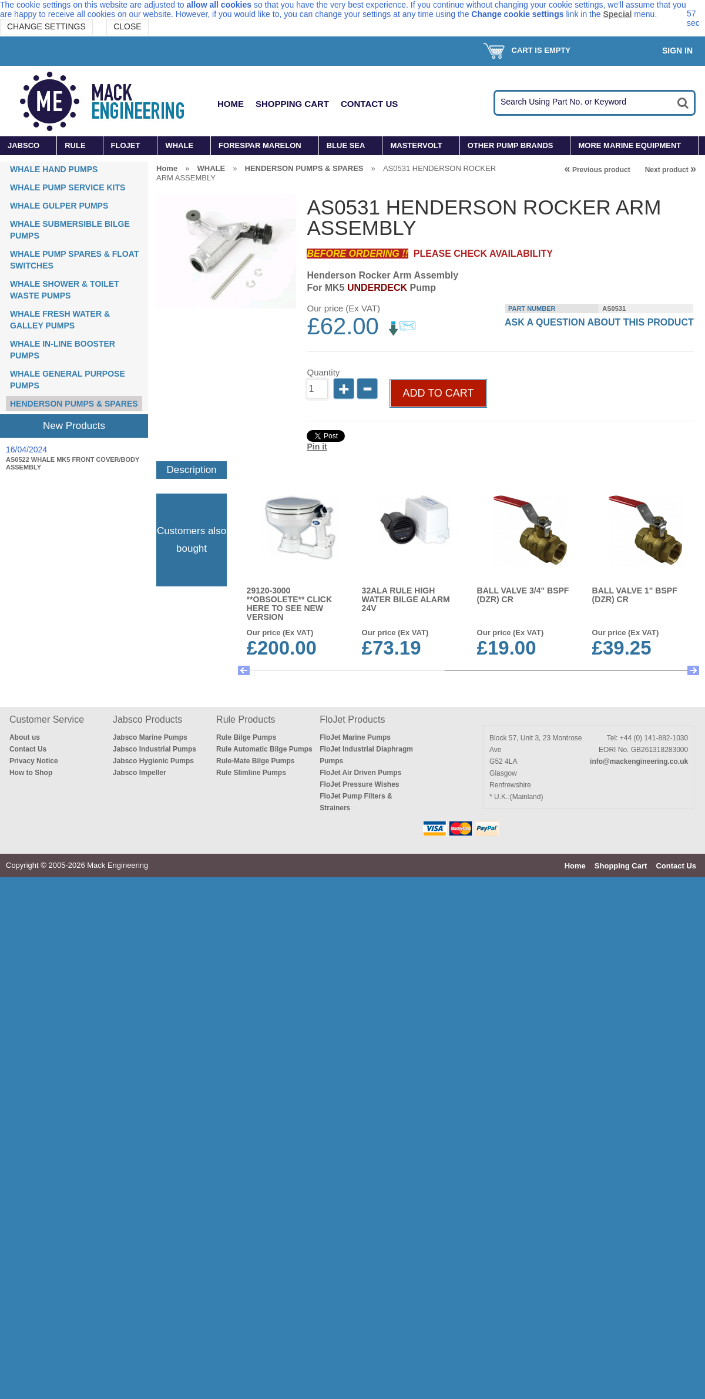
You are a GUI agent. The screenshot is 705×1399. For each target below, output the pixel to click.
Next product (670, 170)
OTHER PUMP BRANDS (510, 145)
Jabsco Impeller (139, 773)
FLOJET (125, 145)
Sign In (677, 50)
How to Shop (30, 773)
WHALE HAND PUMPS (54, 169)
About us (24, 737)
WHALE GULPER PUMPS (59, 205)
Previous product (597, 170)
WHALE (179, 145)
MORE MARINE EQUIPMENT (629, 145)
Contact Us (369, 104)
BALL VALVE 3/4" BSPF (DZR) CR (523, 595)
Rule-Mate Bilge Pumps (255, 761)
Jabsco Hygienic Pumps (153, 761)
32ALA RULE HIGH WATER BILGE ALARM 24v (406, 599)
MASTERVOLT (416, 145)
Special (617, 14)
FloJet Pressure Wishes (359, 784)
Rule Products (246, 719)
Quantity (323, 372)
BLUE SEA (346, 145)
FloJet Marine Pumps (355, 737)
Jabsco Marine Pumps (150, 737)
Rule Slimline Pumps (251, 773)
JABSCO (23, 145)
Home (230, 104)
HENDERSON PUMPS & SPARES (74, 403)
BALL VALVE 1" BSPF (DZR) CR (634, 595)
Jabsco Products (147, 719)
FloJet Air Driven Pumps (360, 773)
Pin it (317, 446)
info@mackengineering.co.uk (639, 761)
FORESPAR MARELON (260, 145)
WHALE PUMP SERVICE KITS (67, 187)
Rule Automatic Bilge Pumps (264, 749)
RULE (75, 145)
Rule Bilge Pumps (246, 737)
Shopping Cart (292, 104)
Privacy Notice (33, 761)
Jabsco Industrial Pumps (154, 749)
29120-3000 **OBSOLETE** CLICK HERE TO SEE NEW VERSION (289, 604)
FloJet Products (352, 719)
